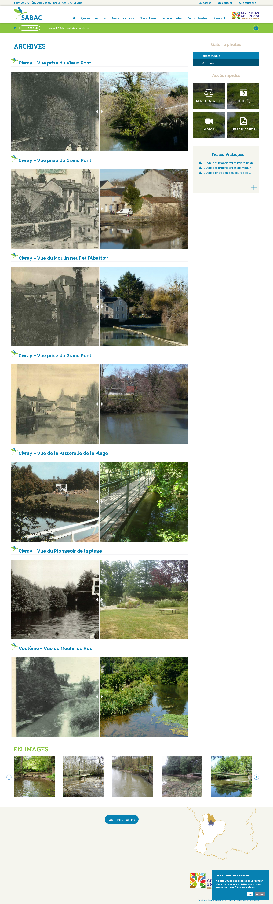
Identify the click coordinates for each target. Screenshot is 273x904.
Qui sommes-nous (93, 18)
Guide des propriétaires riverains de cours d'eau (230, 163)
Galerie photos (172, 18)
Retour (33, 28)
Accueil (73, 20)
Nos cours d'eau (123, 18)
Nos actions (148, 18)
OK (250, 894)
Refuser (260, 894)
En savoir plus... (246, 886)
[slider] (99, 111)
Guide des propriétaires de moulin (227, 168)
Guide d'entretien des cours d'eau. (227, 173)
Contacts (122, 820)
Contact (219, 18)
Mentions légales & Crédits (212, 900)
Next (256, 777)
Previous (9, 777)
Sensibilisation (198, 18)
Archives (208, 63)
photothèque (211, 55)
